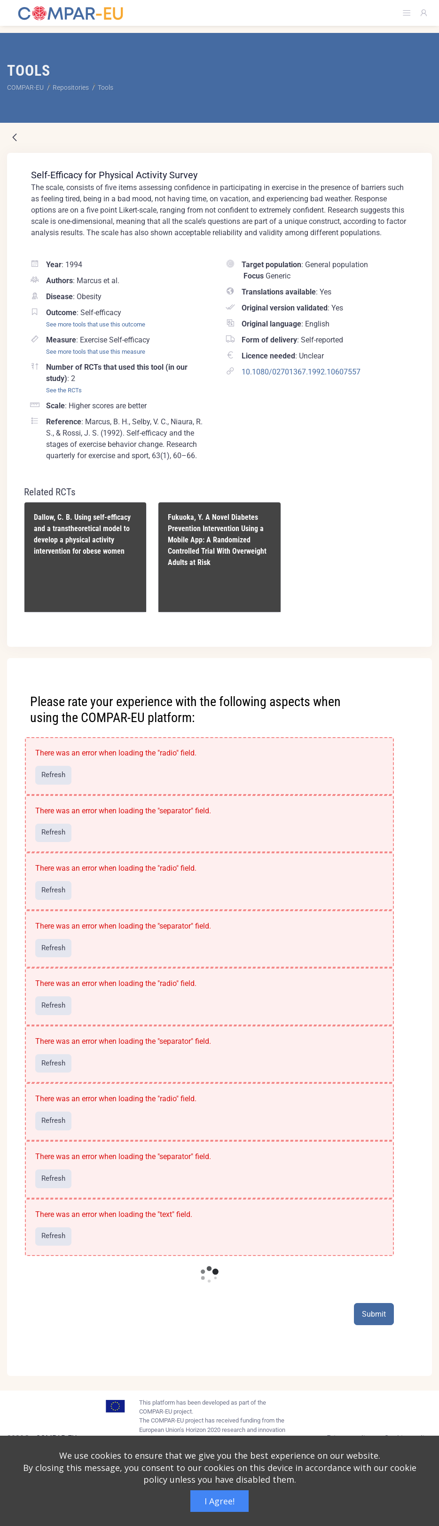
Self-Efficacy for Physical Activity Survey (114, 175)
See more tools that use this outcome (95, 324)
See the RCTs (64, 390)
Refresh (53, 775)
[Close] (418, 666)
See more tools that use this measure (95, 351)
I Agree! (219, 1501)
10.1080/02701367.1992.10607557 (301, 371)
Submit (374, 1314)
